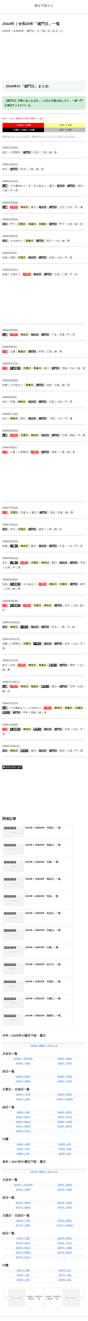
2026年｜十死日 (23, 983)
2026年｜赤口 (64, 1043)
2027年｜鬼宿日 (64, 1074)
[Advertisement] (44, 57)
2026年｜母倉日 (23, 970)
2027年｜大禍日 (64, 1137)
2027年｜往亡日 (23, 1146)
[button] (82, 1217)
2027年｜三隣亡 (23, 1114)
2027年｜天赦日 (23, 1078)
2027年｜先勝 (23, 1159)
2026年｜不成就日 (64, 988)
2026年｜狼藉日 (23, 1015)
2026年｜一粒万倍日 (23, 948)
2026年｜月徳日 (64, 970)
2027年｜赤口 (64, 1169)
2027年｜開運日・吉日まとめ (44, 1061)
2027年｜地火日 (23, 1137)
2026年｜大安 (23, 1043)
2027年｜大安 (23, 1169)
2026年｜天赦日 (23, 952)
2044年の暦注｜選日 (12, 767)
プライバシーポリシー (65, 1312)
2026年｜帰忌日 (64, 1001)
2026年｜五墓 (23, 1001)
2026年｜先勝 (23, 1033)
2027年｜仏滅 (64, 1164)
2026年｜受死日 (64, 983)
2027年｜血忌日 (23, 1132)
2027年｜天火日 (64, 1132)
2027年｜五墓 (23, 1127)
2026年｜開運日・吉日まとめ (44, 935)
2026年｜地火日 (23, 1011)
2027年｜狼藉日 (23, 1141)
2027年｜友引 (64, 1159)
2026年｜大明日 (64, 952)
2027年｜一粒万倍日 (23, 1074)
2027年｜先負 (23, 1164)
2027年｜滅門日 (64, 1141)
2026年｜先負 (23, 1038)
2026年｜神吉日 (23, 965)
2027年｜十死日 (23, 1109)
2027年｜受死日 (64, 1109)
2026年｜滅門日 (64, 1015)
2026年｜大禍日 (64, 1011)
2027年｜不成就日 (64, 1114)
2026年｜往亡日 (23, 1020)
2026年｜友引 (64, 1033)
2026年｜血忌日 (23, 1006)
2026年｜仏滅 (64, 1038)
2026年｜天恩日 (64, 965)
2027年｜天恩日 (64, 1092)
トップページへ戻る (23, 1312)
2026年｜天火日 (64, 1006)
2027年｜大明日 (64, 1078)
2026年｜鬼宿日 (64, 948)
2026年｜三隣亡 (23, 988)
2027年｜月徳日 (64, 1096)
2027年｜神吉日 (23, 1092)
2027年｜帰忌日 (64, 1127)
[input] (44, 1217)
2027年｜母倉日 (23, 1096)
